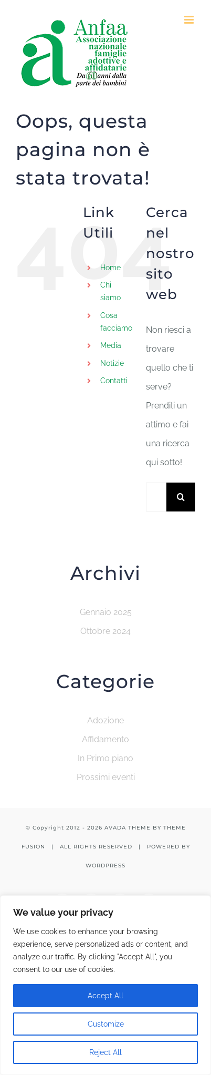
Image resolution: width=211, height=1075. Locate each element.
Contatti (114, 380)
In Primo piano (105, 758)
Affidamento (105, 739)
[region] (105, 985)
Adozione (105, 720)
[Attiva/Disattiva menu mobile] (189, 19)
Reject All (105, 1052)
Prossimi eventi (106, 777)
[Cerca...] (156, 497)
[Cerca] (180, 497)
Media (110, 345)
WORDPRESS (105, 865)
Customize (106, 1024)
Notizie (112, 363)
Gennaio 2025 (106, 612)
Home (110, 267)
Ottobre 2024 (105, 631)
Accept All (105, 995)
